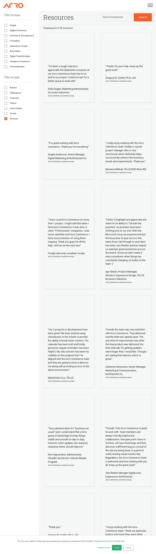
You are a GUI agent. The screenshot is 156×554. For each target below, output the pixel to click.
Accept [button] (116, 548)
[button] (59, 107)
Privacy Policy (108, 541)
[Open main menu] (150, 5)
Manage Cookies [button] (104, 548)
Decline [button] (128, 548)
